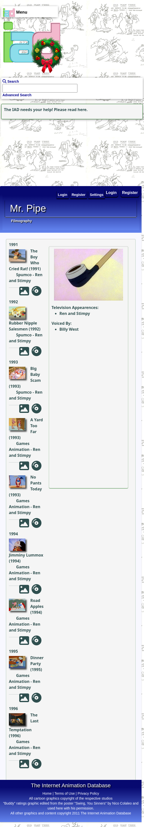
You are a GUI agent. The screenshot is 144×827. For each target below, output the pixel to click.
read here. (78, 109)
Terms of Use (64, 793)
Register (130, 193)
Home (47, 793)
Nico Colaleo (122, 803)
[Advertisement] (31, 151)
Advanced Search (17, 95)
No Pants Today (36, 483)
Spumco (24, 274)
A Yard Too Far (36, 425)
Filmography (21, 221)
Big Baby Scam (35, 374)
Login (111, 193)
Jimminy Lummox (26, 555)
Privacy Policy (88, 793)
